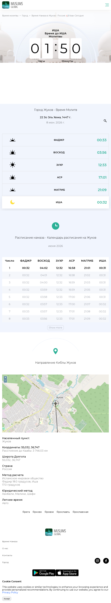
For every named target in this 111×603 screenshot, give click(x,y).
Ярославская (80, 512)
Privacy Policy (10, 592)
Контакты (7, 555)
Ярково (37, 512)
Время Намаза (9, 541)
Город (25, 15)
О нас (5, 548)
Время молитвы (10, 15)
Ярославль (63, 512)
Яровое (49, 512)
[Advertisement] (55, 83)
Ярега (26, 512)
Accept (7, 599)
